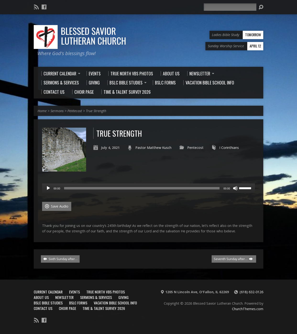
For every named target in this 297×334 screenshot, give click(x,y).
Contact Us (43, 308)
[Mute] (235, 188)
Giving (123, 297)
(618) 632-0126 (251, 292)
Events (74, 292)
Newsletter (64, 297)
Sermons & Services (96, 297)
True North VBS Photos (105, 292)
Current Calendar (48, 292)
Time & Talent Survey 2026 (103, 308)
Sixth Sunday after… (60, 259)
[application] (148, 188)
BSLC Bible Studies (48, 303)
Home (42, 111)
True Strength (96, 111)
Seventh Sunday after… (233, 259)
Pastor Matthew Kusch (153, 147)
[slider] (142, 188)
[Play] (48, 188)
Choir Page (67, 308)
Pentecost (74, 111)
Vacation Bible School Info (115, 303)
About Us (41, 297)
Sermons (57, 111)
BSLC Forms (78, 303)
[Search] (230, 7)
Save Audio (56, 206)
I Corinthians (229, 147)
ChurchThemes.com (247, 309)
